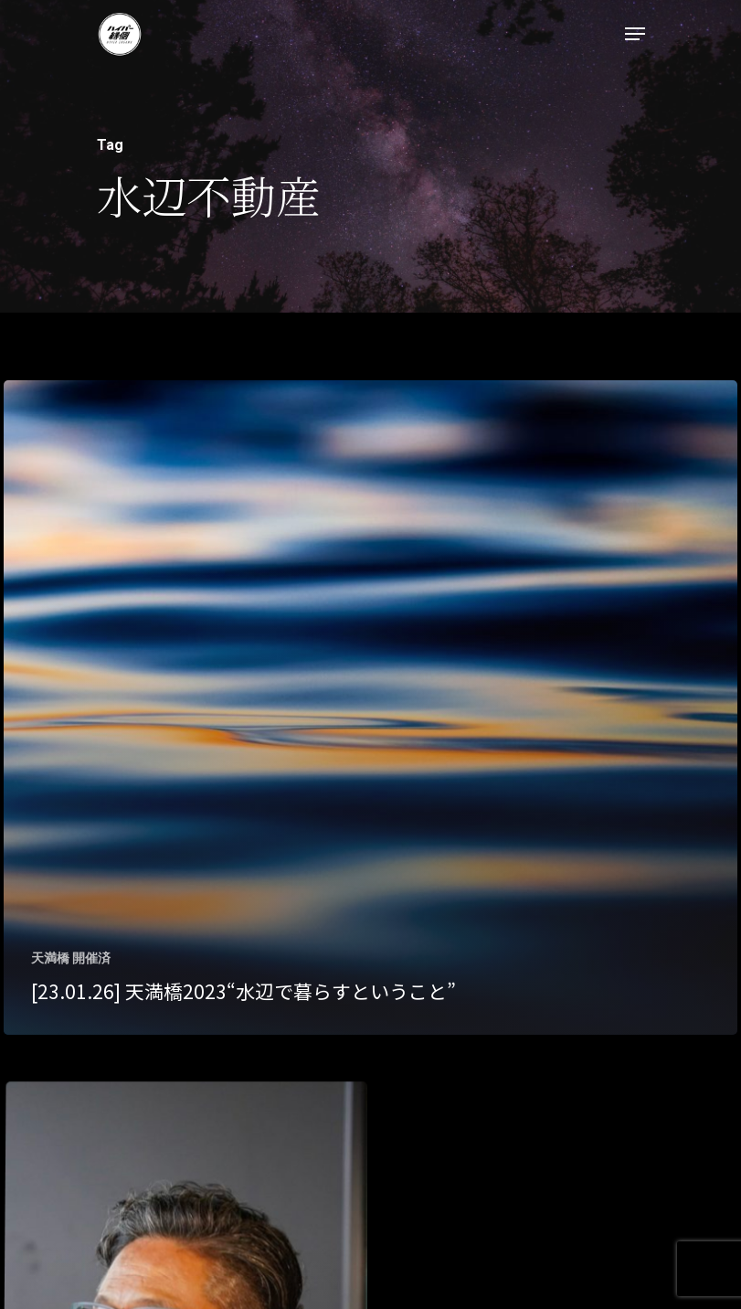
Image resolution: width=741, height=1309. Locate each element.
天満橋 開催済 (71, 958)
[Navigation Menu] (635, 34)
